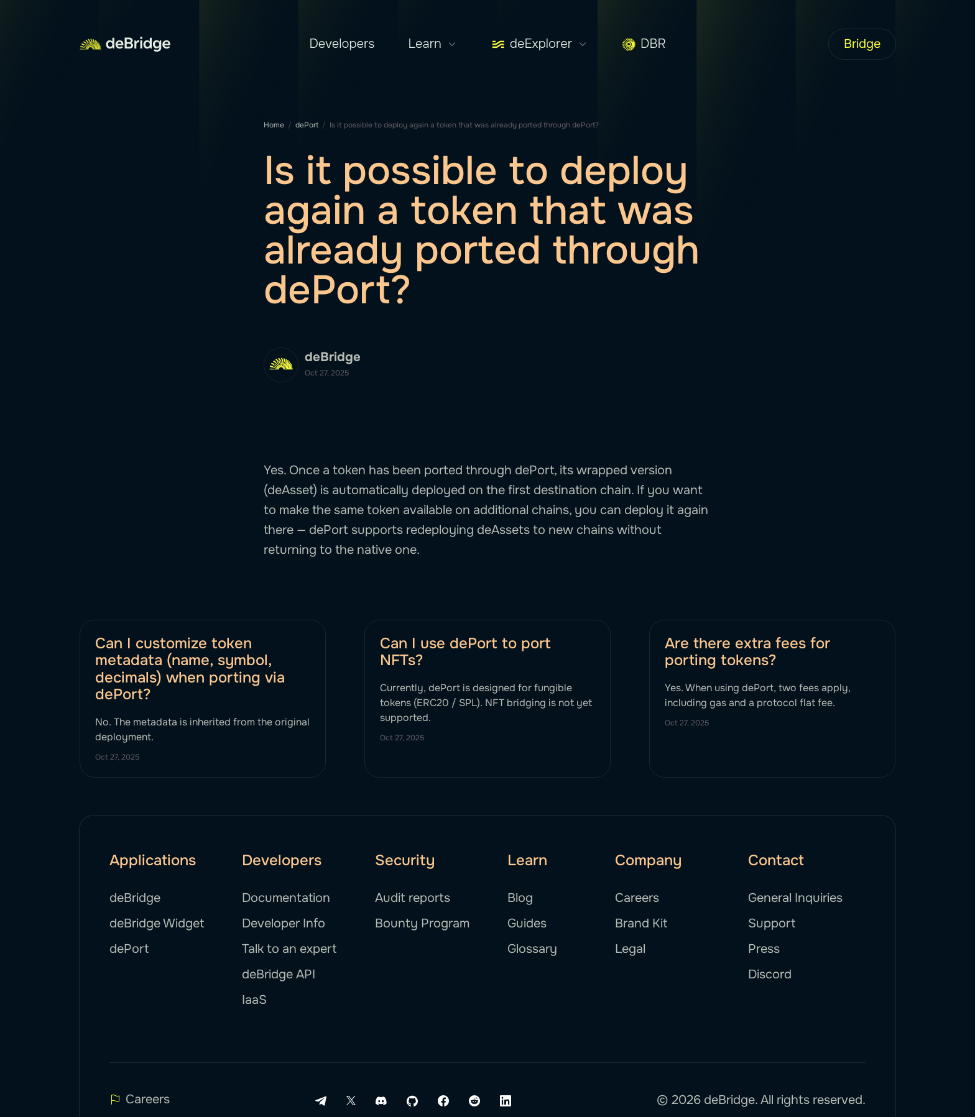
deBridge (134, 898)
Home (274, 125)
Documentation (286, 898)
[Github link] (412, 1100)
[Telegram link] (320, 1100)
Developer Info (283, 923)
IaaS (254, 1000)
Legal (630, 949)
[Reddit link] (474, 1100)
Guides (527, 923)
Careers (637, 898)
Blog (520, 898)
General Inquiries (795, 898)
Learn (432, 44)
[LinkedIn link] (505, 1100)
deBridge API (278, 974)
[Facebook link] (443, 1100)
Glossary (532, 949)
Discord (770, 974)
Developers (341, 44)
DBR (644, 44)
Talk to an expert (289, 949)
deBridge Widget (156, 923)
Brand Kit (641, 923)
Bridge (862, 44)
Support (771, 923)
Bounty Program (422, 923)
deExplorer (539, 44)
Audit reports (412, 898)
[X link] (351, 1100)
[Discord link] (381, 1100)
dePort (306, 125)
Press (764, 949)
